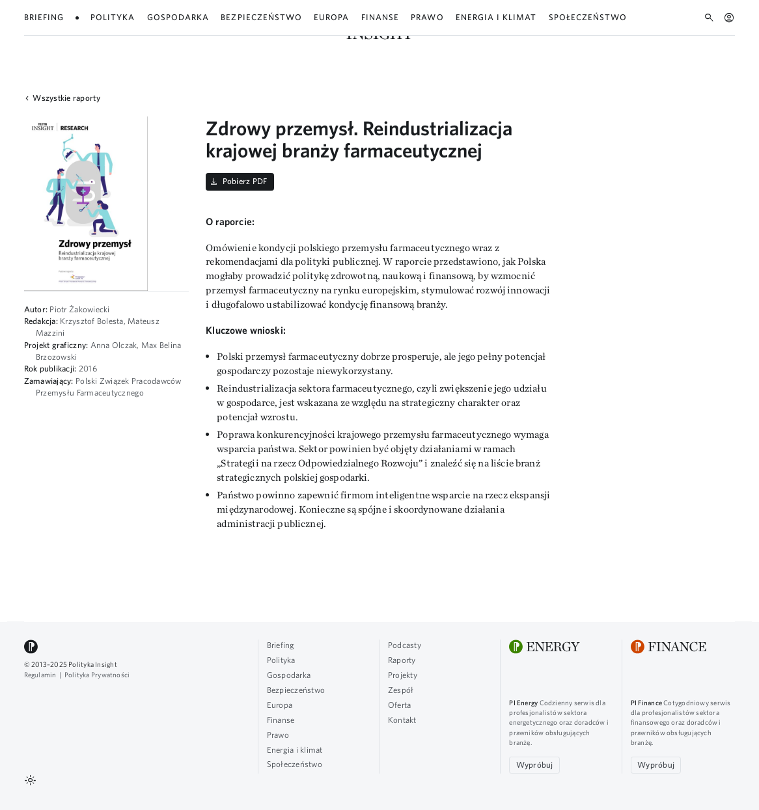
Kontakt (402, 720)
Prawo (278, 735)
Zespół (672, 22)
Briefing (281, 645)
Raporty (599, 22)
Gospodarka (289, 675)
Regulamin (40, 675)
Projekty (636, 22)
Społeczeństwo (294, 764)
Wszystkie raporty (60, 98)
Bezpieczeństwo (296, 690)
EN (730, 23)
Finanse (281, 720)
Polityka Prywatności (97, 675)
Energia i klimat (295, 750)
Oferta (705, 22)
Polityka (281, 660)
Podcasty (560, 22)
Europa (280, 705)
